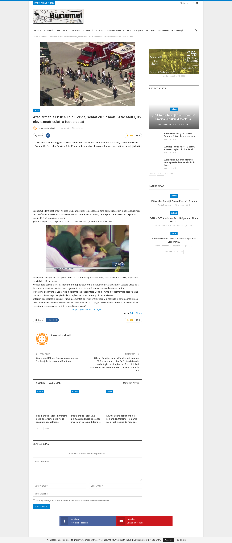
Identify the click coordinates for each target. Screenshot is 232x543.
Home (37, 30)
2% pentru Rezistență (171, 30)
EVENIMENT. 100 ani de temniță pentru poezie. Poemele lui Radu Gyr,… (179, 162)
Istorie (150, 30)
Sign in (184, 3)
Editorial (62, 30)
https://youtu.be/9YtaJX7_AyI (87, 309)
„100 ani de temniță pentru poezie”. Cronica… (174, 201)
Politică (88, 30)
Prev (39, 428)
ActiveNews (136, 312)
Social (100, 30)
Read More (181, 540)
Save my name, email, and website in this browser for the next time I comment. (72, 500)
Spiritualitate (115, 30)
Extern (75, 30)
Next (47, 428)
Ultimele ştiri (135, 30)
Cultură (49, 30)
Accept (168, 539)
